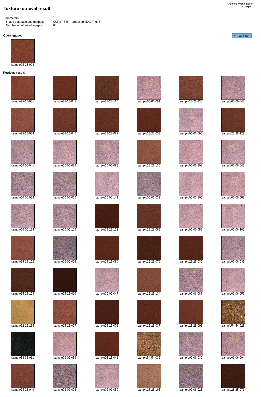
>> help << (247, 6)
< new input (241, 35)
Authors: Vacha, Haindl (240, 3)
